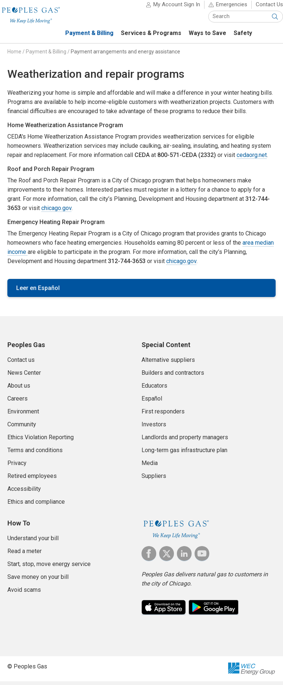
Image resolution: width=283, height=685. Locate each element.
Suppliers (154, 479)
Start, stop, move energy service (49, 567)
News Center (24, 376)
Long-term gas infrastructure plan (184, 453)
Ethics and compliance (36, 505)
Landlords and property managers (185, 440)
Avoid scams (24, 593)
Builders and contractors (173, 376)
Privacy (17, 466)
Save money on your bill (38, 580)
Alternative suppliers (168, 363)
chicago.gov (56, 211)
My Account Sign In (169, 8)
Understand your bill (33, 541)
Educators (154, 389)
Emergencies (224, 8)
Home (14, 55)
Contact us (21, 363)
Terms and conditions (35, 453)
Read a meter (24, 554)
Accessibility (24, 492)
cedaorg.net (252, 158)
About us (18, 389)
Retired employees (32, 479)
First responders (163, 415)
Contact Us (262, 8)
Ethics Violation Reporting (40, 440)
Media (150, 466)
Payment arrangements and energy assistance (125, 55)
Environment (23, 415)
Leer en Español (38, 291)
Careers (17, 402)
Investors (154, 427)
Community (21, 427)
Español (152, 402)
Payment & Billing (46, 55)
